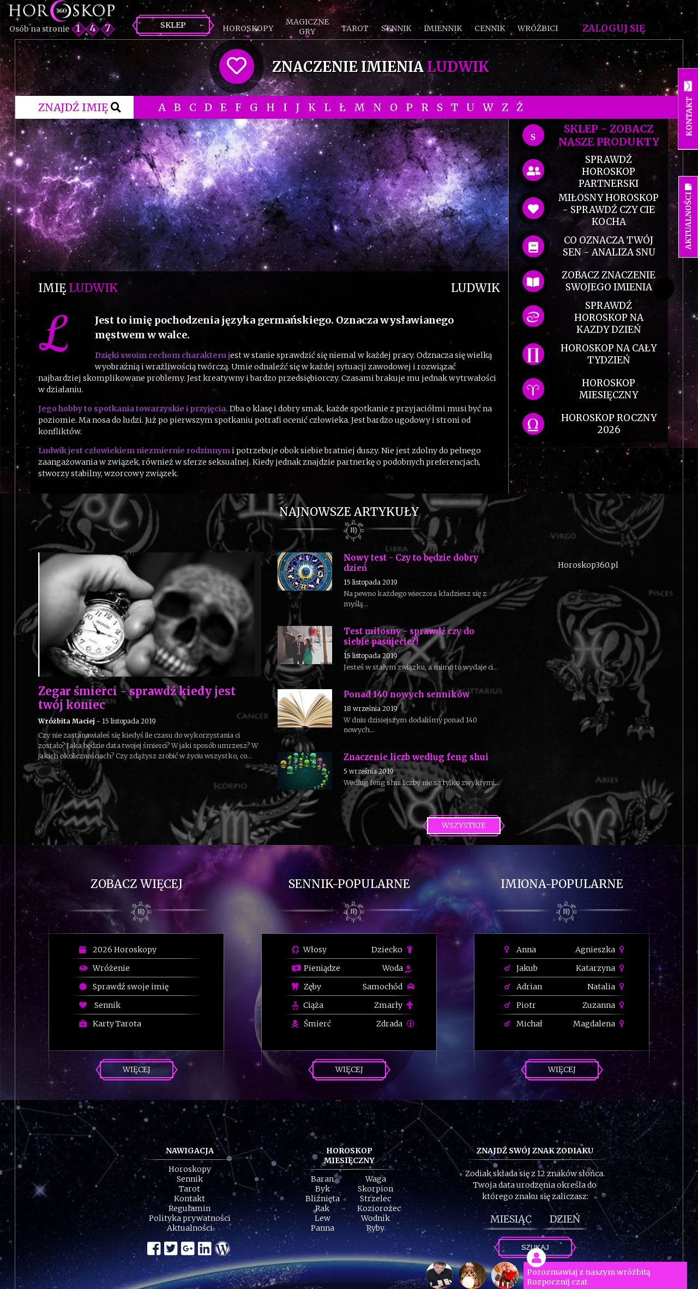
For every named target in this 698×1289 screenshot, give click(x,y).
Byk (322, 1189)
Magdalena (600, 1024)
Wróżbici (538, 28)
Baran (322, 1179)
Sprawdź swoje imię (124, 987)
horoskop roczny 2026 (609, 424)
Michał (523, 1024)
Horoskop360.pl (588, 565)
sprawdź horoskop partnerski (609, 172)
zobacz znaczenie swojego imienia (608, 281)
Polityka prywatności (190, 1218)
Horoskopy (247, 28)
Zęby (306, 987)
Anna (520, 949)
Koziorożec (379, 1208)
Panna (322, 1228)
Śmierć (311, 1024)
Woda (397, 968)
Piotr (520, 1005)
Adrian (523, 987)
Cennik (489, 28)
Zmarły (394, 1005)
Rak (322, 1208)
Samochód (388, 987)
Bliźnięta (322, 1198)
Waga (375, 1179)
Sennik (396, 28)
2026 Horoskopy (118, 949)
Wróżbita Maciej (66, 721)
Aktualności (190, 1228)
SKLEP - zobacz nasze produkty (608, 135)
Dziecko (392, 949)
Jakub (521, 968)
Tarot (355, 28)
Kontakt (189, 1198)
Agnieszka (601, 949)
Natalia (607, 987)
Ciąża (307, 1005)
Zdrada (395, 1024)
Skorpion (375, 1189)
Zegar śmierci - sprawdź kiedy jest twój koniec (137, 698)
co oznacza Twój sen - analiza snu (609, 246)
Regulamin (189, 1208)
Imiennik (443, 28)
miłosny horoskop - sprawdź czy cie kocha (608, 210)
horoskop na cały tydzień (609, 354)
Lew (322, 1218)
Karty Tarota (110, 1024)
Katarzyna (601, 968)
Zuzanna (604, 1005)
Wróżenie (104, 968)
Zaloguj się (613, 28)
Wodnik (375, 1218)
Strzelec (375, 1198)
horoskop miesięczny (608, 389)
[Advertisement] (269, 195)
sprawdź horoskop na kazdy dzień (608, 318)
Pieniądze (316, 968)
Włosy (309, 949)
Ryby (375, 1228)
